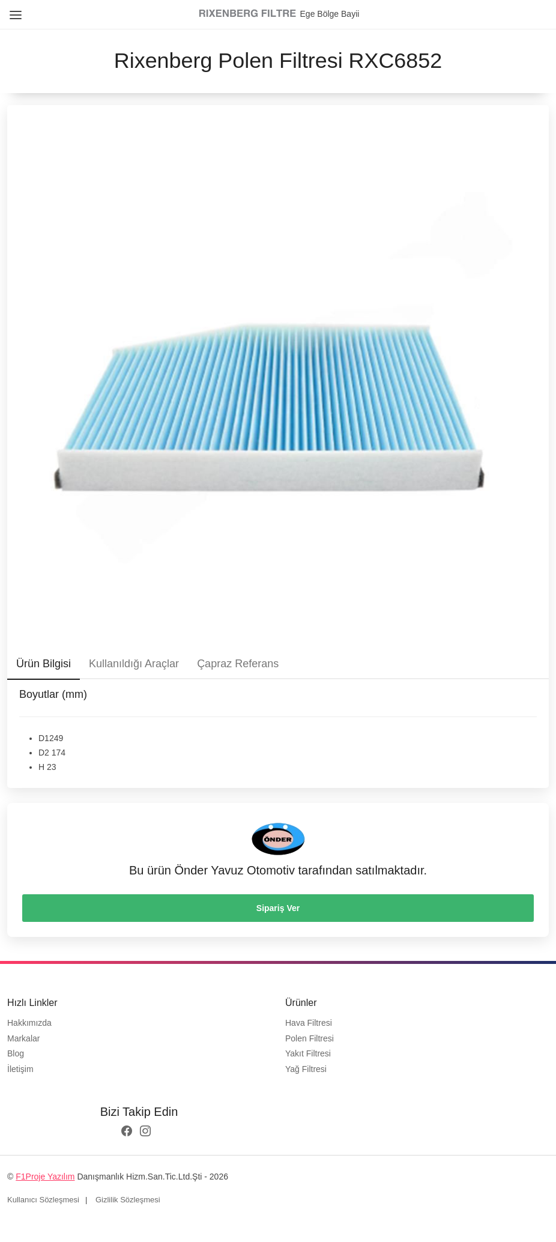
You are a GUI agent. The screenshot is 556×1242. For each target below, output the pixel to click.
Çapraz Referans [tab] (238, 664)
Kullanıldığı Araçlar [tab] (134, 664)
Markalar (23, 1038)
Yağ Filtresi (306, 1069)
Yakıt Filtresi (308, 1053)
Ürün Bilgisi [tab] (43, 664)
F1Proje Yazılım (45, 1176)
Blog (15, 1053)
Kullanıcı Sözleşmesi (43, 1199)
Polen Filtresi (309, 1038)
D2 (43, 752)
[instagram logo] (145, 1132)
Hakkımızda (29, 1023)
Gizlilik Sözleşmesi (127, 1199)
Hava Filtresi (308, 1023)
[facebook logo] (126, 1132)
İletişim (20, 1069)
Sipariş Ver (278, 908)
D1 (43, 738)
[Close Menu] (13, 10)
